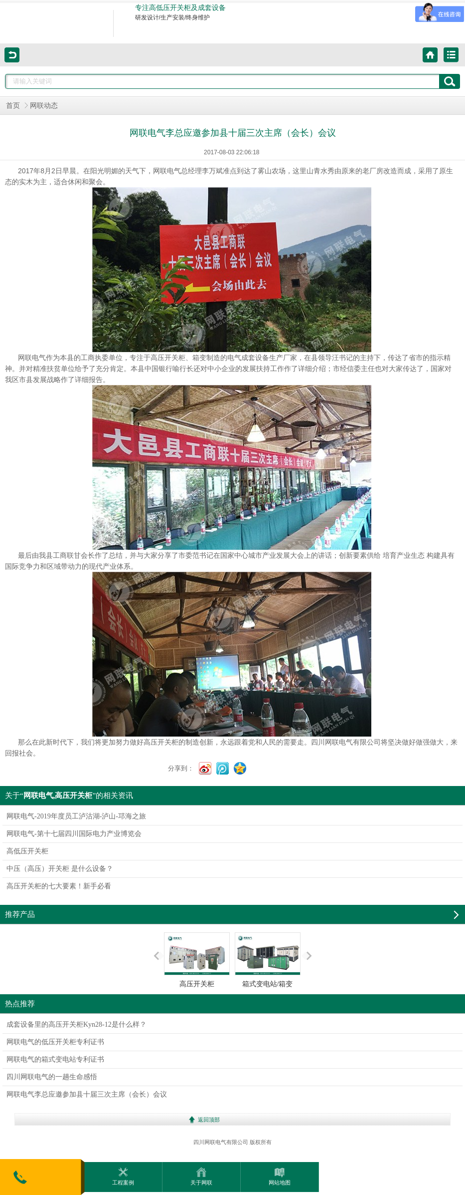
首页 (13, 105)
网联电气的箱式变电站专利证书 (55, 1059)
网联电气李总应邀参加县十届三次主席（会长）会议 (86, 1094)
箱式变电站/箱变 (268, 960)
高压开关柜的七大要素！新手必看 (58, 886)
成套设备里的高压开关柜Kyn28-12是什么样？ (76, 1024)
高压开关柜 (197, 960)
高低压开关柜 (27, 851)
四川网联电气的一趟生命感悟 (51, 1077)
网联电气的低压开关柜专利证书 (55, 1042)
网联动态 (44, 105)
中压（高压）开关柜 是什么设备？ (59, 868)
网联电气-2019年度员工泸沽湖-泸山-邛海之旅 (76, 816)
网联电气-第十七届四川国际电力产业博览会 (74, 833)
